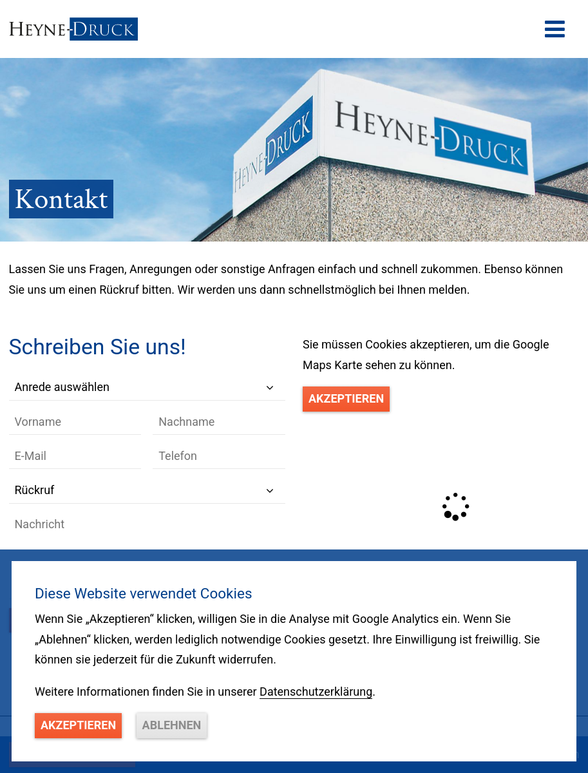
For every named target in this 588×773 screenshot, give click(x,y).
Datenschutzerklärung (316, 691)
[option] (294, 150)
